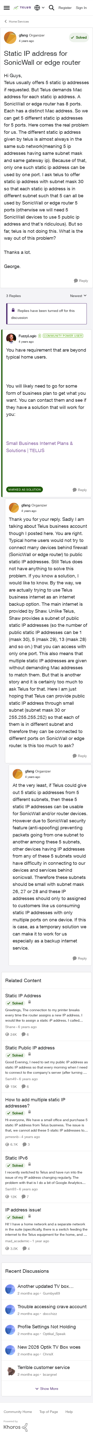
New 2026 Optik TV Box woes (49, 1347)
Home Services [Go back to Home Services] (16, 21)
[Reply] (81, 280)
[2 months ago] (28, 1293)
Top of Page (48, 1411)
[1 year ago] (40, 1240)
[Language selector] (39, 8)
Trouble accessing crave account (52, 1306)
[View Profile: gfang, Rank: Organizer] (10, 38)
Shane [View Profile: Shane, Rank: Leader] (10, 1027)
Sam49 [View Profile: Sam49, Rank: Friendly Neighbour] (10, 1078)
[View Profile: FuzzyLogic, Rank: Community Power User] (11, 338)
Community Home (18, 1411)
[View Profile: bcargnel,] (10, 1370)
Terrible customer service (44, 1367)
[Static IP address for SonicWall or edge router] (26, 341)
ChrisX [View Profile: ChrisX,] (48, 1354)
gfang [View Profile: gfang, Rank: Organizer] (23, 35)
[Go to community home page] (22, 7)
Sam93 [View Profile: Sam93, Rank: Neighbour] (10, 1189)
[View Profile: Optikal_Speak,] (10, 1330)
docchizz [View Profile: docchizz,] (50, 1313)
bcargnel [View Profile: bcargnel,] (50, 1374)
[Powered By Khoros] (46, 1426)
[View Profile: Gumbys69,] (10, 1289)
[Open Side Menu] (6, 7)
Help (69, 1411)
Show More (46, 1388)
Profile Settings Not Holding (47, 1326)
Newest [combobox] (78, 296)
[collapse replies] (46, 331)
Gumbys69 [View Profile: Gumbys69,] (51, 1293)
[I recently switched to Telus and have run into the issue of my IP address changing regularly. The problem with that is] (46, 1177)
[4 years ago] (30, 1136)
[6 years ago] (26, 1026)
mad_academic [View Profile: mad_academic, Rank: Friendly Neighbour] (17, 1241)
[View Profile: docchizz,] (10, 1310)
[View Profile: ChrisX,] (10, 1350)
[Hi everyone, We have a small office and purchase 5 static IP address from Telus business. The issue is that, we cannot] (46, 1125)
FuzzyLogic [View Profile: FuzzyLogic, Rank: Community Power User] (27, 336)
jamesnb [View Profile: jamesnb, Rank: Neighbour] (12, 1137)
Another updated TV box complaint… (43, 1286)
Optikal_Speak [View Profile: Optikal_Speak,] (54, 1334)
